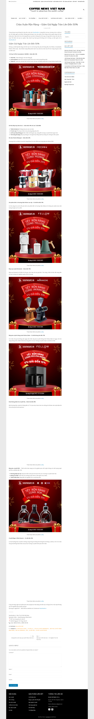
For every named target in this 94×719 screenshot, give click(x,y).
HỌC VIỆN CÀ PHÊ (69, 18)
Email (10, 674)
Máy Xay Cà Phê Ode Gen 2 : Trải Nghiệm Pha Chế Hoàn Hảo (48, 637)
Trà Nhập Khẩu (81, 1)
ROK (27, 630)
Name (10, 669)
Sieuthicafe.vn (36, 32)
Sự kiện (10, 710)
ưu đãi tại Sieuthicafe (41, 630)
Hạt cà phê (11, 697)
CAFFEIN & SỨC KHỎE (56, 18)
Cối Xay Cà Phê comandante (41, 628)
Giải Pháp (75, 1)
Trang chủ (14, 18)
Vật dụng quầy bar (67, 1)
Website (10, 679)
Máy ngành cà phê (57, 1)
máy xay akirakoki (20, 630)
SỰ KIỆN (80, 18)
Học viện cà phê (12, 707)
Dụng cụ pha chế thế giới (46, 1)
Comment (11, 652)
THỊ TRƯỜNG (32, 18)
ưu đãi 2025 (32, 630)
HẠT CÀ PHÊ (22, 18)
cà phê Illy (30, 628)
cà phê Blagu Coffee (21, 628)
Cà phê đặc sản (36, 1)
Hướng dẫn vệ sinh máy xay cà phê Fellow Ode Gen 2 (22, 636)
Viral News (48, 717)
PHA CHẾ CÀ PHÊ (43, 18)
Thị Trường (11, 699)
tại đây (42, 118)
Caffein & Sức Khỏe (13, 705)
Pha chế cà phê (12, 702)
